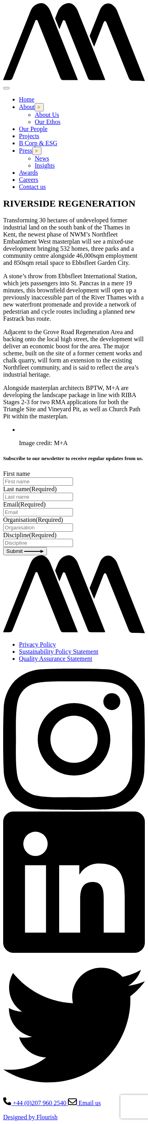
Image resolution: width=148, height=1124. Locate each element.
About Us (47, 114)
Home (26, 99)
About (27, 107)
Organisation (33, 519)
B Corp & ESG (38, 143)
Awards (28, 172)
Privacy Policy (37, 644)
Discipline (29, 535)
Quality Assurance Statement (55, 658)
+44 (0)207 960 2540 (35, 1103)
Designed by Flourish (30, 1117)
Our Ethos (47, 121)
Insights (45, 165)
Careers (28, 179)
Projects (29, 136)
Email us (84, 1103)
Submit (25, 551)
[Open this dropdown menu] (39, 107)
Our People (33, 129)
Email (24, 504)
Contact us (32, 186)
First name (16, 473)
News (42, 158)
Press (25, 150)
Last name (30, 489)
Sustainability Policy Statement (58, 651)
